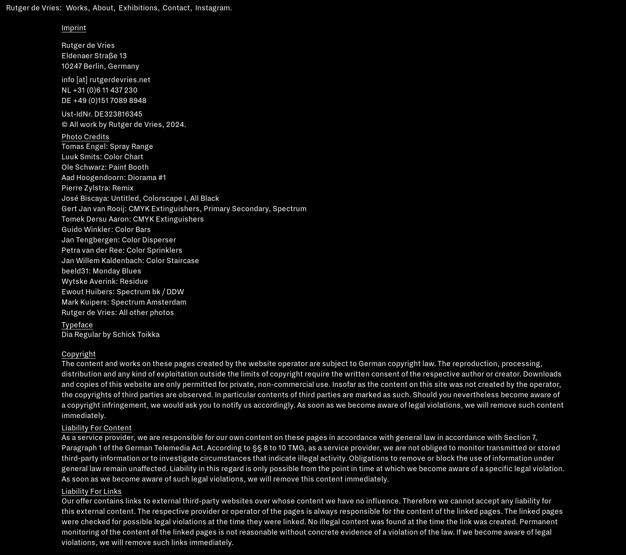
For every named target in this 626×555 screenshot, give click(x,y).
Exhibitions (138, 8)
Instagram (212, 8)
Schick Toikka (136, 335)
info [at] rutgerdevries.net (106, 80)
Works (77, 8)
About (103, 8)
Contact (176, 8)
